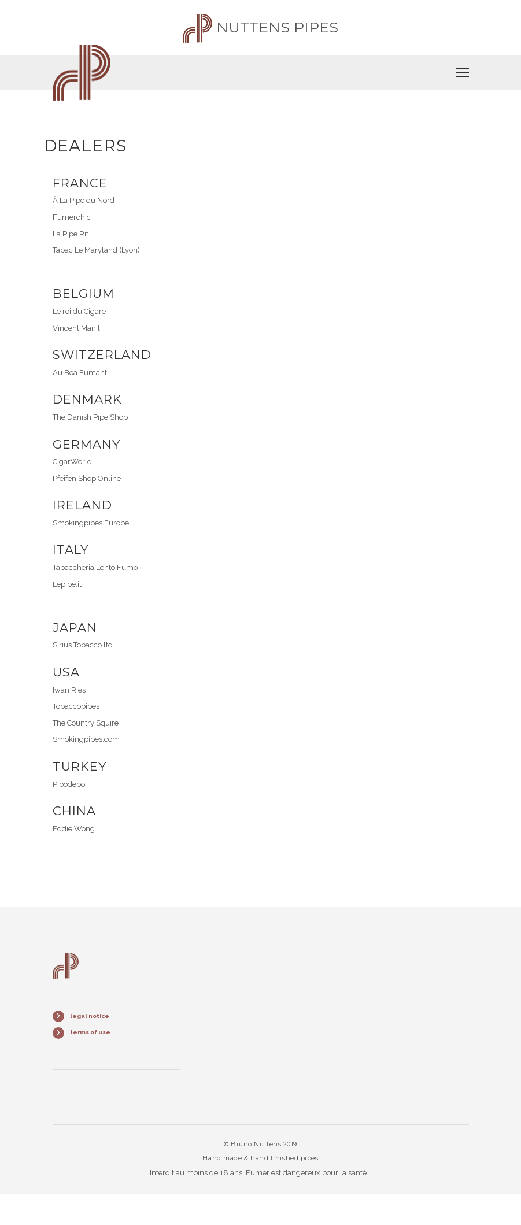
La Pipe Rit (70, 234)
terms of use (90, 1032)
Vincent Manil (76, 328)
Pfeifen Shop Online (87, 478)
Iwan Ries (69, 690)
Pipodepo (69, 784)
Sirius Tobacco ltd (83, 645)
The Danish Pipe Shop (90, 417)
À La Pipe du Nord (83, 200)
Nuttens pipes (261, 27)
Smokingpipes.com (86, 739)
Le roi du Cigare (79, 311)
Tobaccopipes (76, 706)
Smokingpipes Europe (91, 523)
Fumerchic (72, 217)
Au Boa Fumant (80, 372)
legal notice (89, 1016)
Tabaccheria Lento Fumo (95, 567)
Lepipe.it (67, 584)
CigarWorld (72, 461)
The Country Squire (86, 723)
